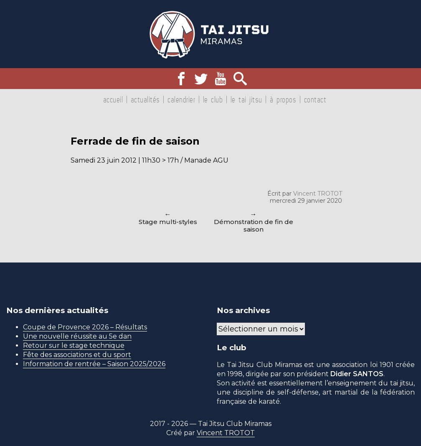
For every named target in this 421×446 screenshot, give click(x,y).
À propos (283, 99)
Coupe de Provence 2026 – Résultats (85, 327)
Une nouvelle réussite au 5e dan (77, 336)
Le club (213, 99)
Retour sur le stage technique (73, 345)
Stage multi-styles (168, 222)
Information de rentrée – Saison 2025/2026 (94, 364)
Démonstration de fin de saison (253, 225)
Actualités (145, 99)
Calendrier (181, 99)
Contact (315, 99)
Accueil (113, 99)
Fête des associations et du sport (77, 355)
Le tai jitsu (246, 99)
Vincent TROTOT (317, 193)
